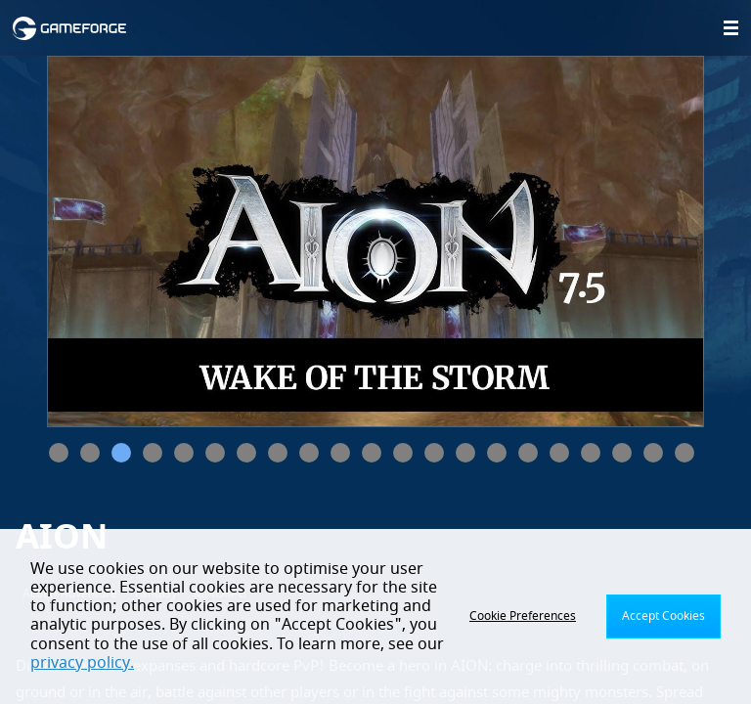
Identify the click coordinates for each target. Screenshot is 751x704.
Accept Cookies (663, 616)
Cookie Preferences (522, 616)
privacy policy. (82, 663)
